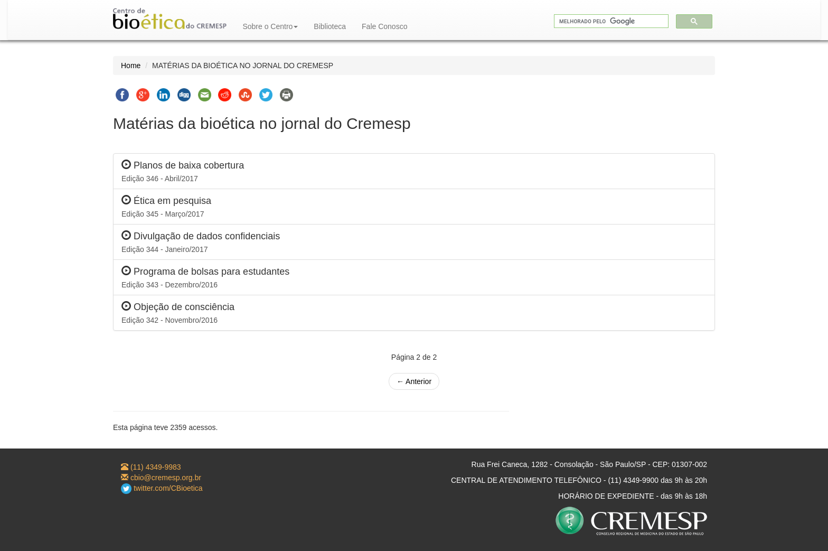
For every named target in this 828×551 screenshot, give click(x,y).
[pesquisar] (610, 21)
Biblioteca (330, 26)
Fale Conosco (384, 26)
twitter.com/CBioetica (162, 488)
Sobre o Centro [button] (270, 26)
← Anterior (414, 381)
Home (130, 65)
